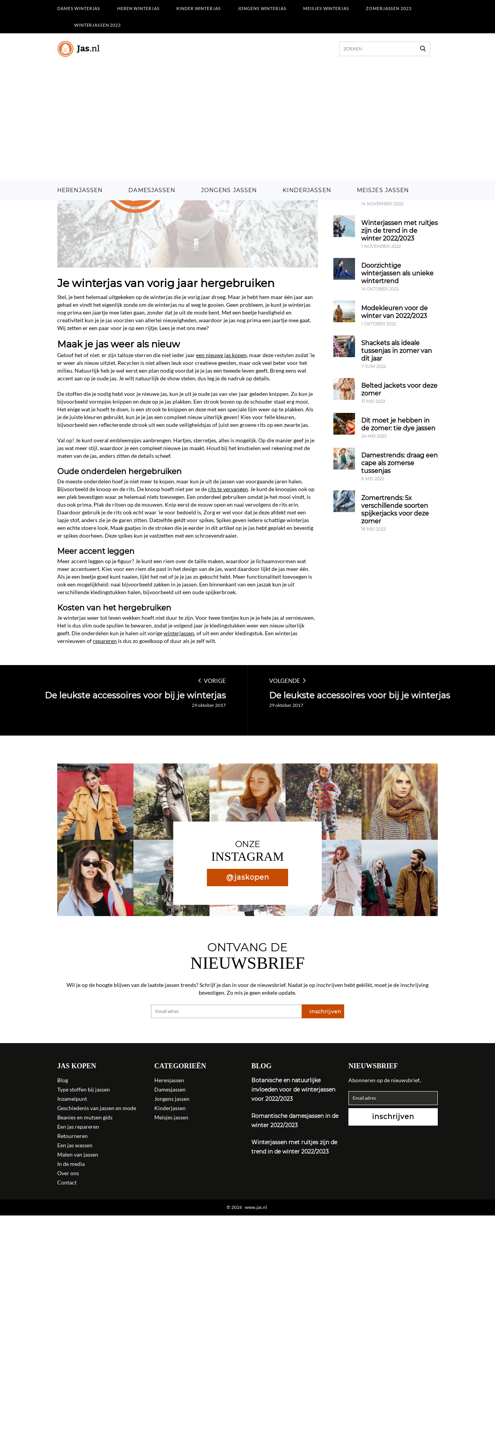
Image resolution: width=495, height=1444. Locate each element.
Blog (62, 1080)
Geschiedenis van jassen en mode (96, 1108)
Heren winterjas (138, 8)
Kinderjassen (307, 190)
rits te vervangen (228, 489)
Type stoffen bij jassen (83, 1089)
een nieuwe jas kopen (221, 355)
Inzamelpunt (72, 1098)
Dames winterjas (78, 8)
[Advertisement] (247, 122)
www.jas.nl (256, 1207)
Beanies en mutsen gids (85, 1117)
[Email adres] (226, 1011)
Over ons (68, 1173)
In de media (71, 1163)
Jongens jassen (229, 190)
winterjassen (179, 633)
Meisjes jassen (383, 190)
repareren (105, 641)
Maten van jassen (77, 1154)
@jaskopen (247, 877)
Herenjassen (79, 190)
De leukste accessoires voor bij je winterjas (135, 695)
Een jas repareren (78, 1126)
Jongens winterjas (262, 8)
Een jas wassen (74, 1145)
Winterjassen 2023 (97, 25)
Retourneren (72, 1136)
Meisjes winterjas (326, 8)
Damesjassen (151, 190)
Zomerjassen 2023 (388, 8)
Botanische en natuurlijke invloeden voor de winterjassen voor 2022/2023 (293, 1089)
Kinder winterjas (198, 8)
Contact (67, 1182)
